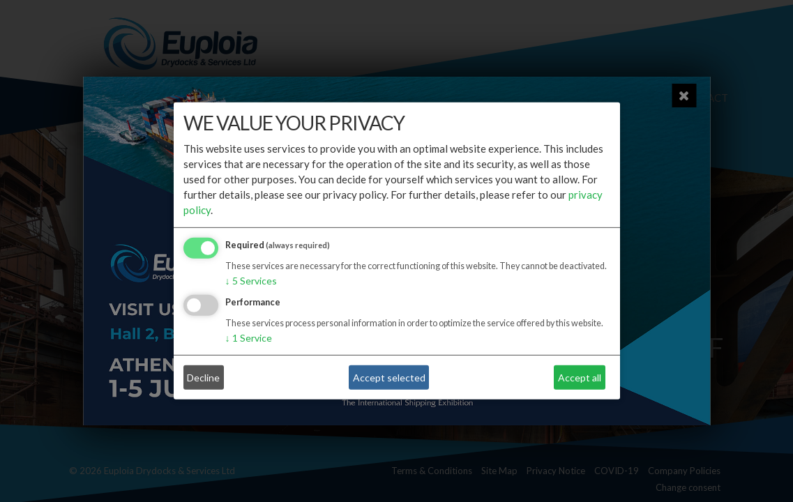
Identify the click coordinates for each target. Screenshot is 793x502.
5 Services (251, 281)
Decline (203, 377)
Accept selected (389, 377)
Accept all (579, 377)
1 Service (248, 338)
